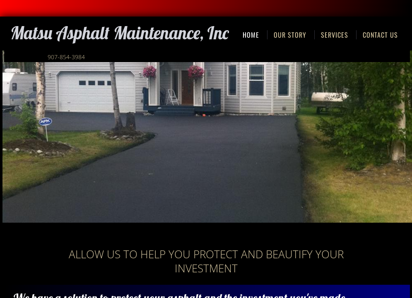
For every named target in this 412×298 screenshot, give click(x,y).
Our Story (290, 34)
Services (334, 34)
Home (251, 34)
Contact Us (380, 34)
